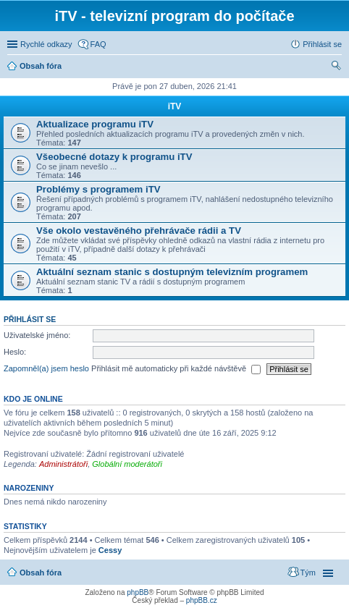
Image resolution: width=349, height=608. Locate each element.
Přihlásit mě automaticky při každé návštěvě (176, 369)
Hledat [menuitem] (336, 67)
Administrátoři (63, 464)
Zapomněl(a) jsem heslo (46, 368)
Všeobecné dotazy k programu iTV (114, 156)
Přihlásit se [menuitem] (322, 44)
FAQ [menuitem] (98, 44)
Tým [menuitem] (308, 572)
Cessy (110, 550)
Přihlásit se (30, 319)
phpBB (137, 592)
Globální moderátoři (127, 464)
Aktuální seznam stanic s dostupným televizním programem (172, 271)
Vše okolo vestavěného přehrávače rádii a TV (138, 230)
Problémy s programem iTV (98, 189)
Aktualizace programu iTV (95, 124)
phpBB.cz (201, 600)
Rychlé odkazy (46, 44)
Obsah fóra (41, 572)
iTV (175, 106)
